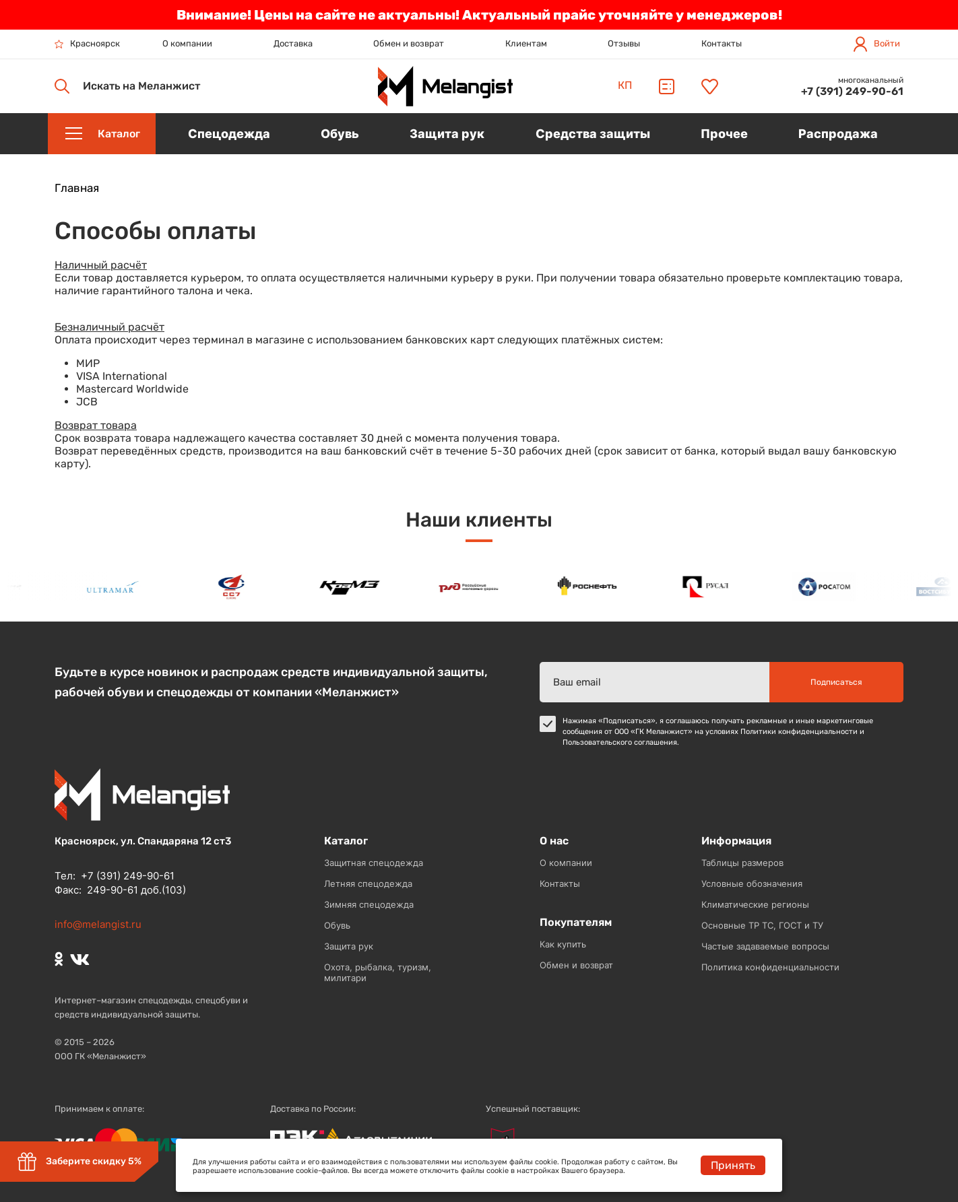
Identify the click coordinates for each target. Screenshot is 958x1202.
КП (625, 85)
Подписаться (836, 682)
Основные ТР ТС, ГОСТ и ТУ (762, 925)
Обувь (337, 925)
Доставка (293, 43)
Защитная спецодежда (373, 862)
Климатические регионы (755, 904)
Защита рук (348, 946)
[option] (116, 586)
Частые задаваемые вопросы (765, 946)
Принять (733, 1165)
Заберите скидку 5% (79, 1161)
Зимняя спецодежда (369, 904)
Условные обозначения (751, 883)
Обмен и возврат (408, 43)
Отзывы (624, 43)
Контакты (721, 43)
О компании (187, 43)
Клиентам (526, 43)
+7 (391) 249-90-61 (852, 91)
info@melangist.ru (98, 924)
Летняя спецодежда (368, 883)
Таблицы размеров (742, 862)
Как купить (563, 944)
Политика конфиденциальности (770, 967)
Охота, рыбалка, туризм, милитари (377, 972)
